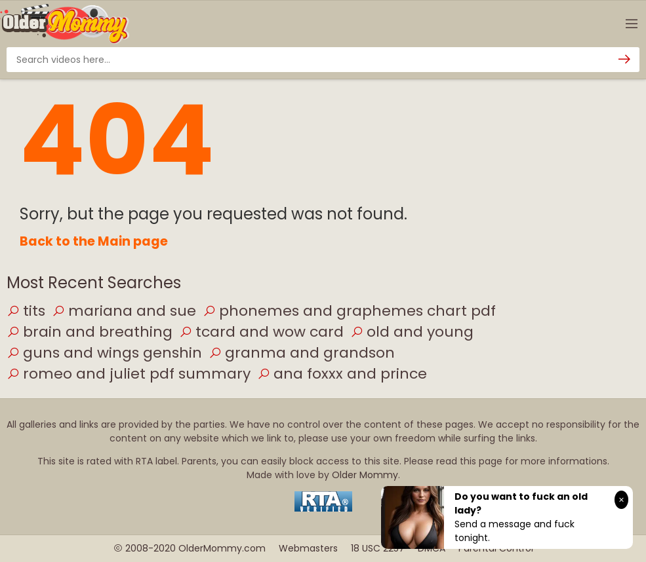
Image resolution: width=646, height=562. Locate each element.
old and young (412, 332)
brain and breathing (89, 332)
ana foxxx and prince (342, 374)
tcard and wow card (261, 332)
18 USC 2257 (378, 548)
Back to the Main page (94, 241)
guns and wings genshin (104, 353)
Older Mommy (365, 474)
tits (26, 311)
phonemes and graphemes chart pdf (349, 311)
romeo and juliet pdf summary (129, 374)
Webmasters (308, 548)
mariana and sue (124, 311)
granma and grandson (302, 353)
